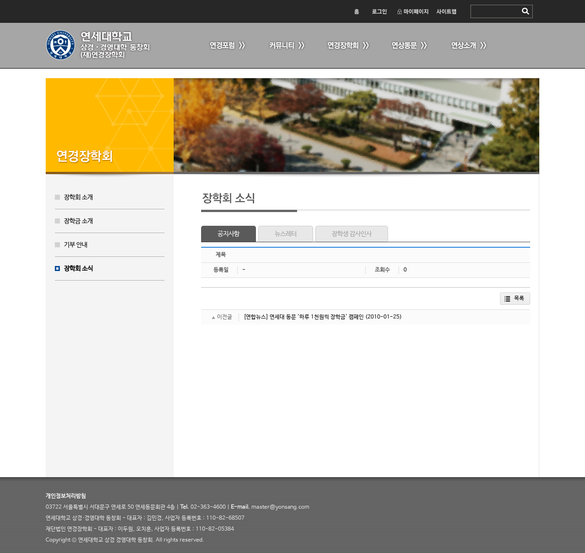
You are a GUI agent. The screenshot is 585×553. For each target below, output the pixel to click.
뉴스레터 (286, 234)
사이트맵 (446, 11)
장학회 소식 (78, 268)
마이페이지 (412, 11)
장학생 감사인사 (352, 234)
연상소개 (468, 46)
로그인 (379, 11)
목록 (519, 298)
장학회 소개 (78, 197)
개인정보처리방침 (66, 496)
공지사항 (228, 234)
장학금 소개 (78, 221)
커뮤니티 (285, 46)
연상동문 (409, 46)
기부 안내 (75, 245)
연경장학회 (347, 46)
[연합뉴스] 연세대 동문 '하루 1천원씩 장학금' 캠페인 (304, 317)
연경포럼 (226, 46)
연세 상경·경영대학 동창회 (103, 45)
